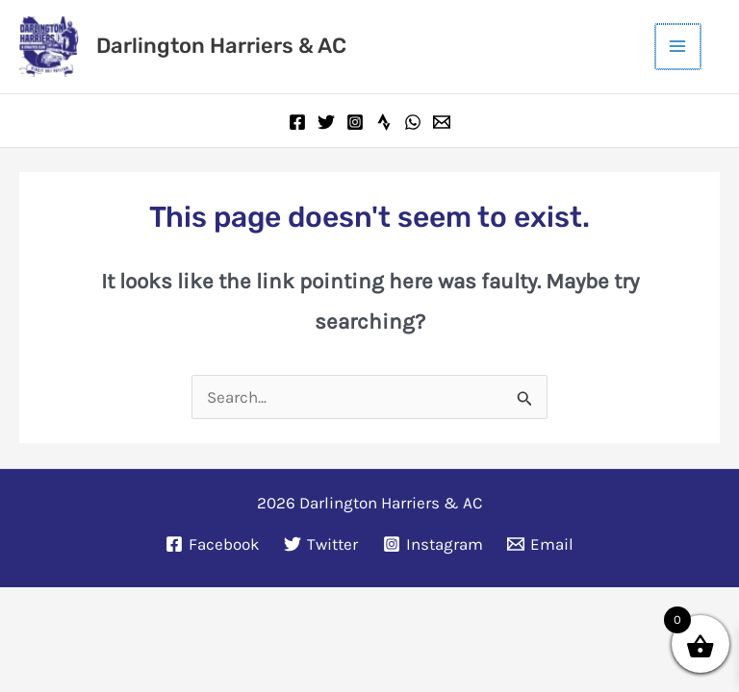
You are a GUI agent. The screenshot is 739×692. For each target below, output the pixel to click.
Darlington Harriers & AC (218, 45)
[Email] (441, 119)
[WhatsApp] (412, 119)
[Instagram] (355, 119)
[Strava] (384, 119)
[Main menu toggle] (679, 45)
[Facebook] (297, 119)
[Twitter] (326, 119)
